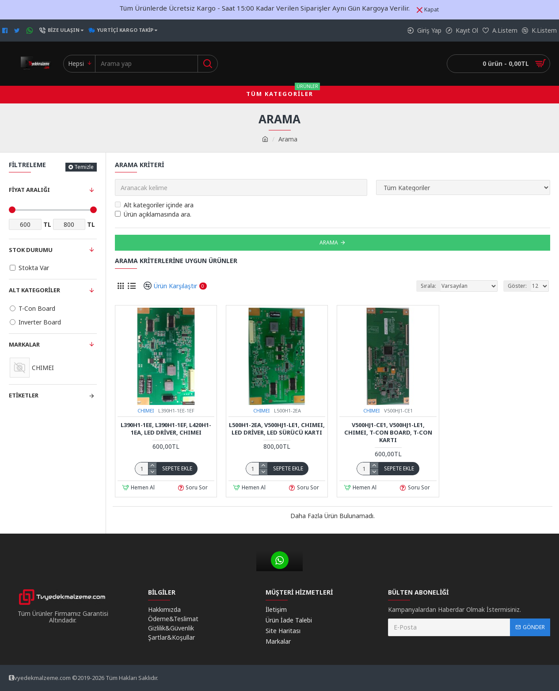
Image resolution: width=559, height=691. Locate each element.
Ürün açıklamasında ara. (153, 214)
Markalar (24, 344)
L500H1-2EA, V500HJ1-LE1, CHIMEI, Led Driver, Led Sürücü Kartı (277, 428)
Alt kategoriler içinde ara (154, 205)
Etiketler (23, 395)
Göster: (517, 286)
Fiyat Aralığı (29, 190)
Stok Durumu (31, 250)
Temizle (84, 167)
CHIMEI (145, 410)
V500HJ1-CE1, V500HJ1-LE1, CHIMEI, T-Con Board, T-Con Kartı (388, 432)
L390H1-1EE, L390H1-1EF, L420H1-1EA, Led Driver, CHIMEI (166, 428)
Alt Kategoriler (34, 290)
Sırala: (428, 286)
